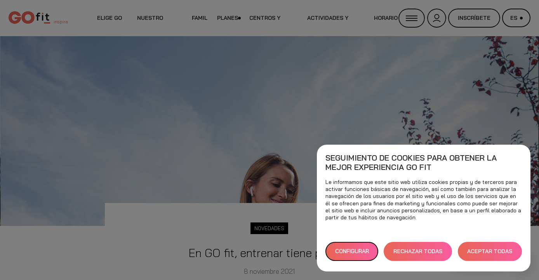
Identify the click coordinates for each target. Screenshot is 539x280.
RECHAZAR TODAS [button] (417, 251)
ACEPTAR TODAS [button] (489, 251)
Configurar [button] (352, 251)
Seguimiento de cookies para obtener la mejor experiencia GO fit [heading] (411, 162)
